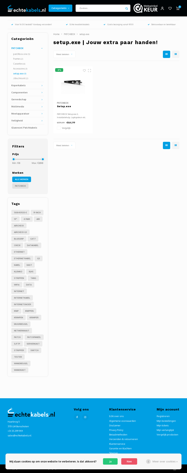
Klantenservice (117, 443)
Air (38, 219)
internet (19, 291)
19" (15, 219)
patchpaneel (34, 337)
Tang (33, 278)
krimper (34, 317)
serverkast (33, 343)
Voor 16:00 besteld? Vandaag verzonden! (31, 24)
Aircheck (19, 225)
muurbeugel (21, 324)
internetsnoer (22, 304)
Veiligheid (17, 120)
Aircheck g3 (20, 232)
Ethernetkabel (22, 258)
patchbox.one (21, 54)
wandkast (20, 370)
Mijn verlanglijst (165, 430)
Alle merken (21, 179)
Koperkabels (18, 85)
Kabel (17, 265)
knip (16, 311)
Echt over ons (116, 416)
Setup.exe (64, 106)
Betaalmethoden (118, 434)
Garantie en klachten (120, 448)
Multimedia (17, 106)
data (29, 284)
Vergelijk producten (167, 434)
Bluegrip (19, 239)
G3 (38, 258)
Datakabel (33, 245)
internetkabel (22, 298)
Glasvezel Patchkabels (24, 127)
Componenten (19, 92)
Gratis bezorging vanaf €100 (118, 24)
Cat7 (33, 239)
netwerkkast (21, 330)
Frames (18, 58)
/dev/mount (20, 78)
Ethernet (19, 252)
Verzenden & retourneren (123, 439)
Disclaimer (115, 425)
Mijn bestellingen (166, 420)
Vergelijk (66, 128)
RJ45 (31, 271)
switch (34, 350)
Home (56, 34)
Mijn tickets (163, 425)
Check (17, 245)
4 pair (27, 219)
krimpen (18, 317)
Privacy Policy (116, 430)
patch (17, 337)
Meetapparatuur (20, 113)
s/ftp (17, 343)
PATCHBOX (17, 48)
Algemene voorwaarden (122, 420)
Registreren (163, 416)
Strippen (19, 278)
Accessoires (20, 68)
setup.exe (19, 73)
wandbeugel (21, 363)
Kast (29, 265)
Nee (129, 461)
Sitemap (113, 452)
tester (18, 357)
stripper (19, 350)
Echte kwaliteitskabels (77, 24)
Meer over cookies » (165, 461)
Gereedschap (18, 99)
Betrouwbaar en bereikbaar (162, 24)
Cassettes (19, 63)
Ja (110, 461)
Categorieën (60, 8)
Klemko (18, 271)
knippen (29, 311)
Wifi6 (17, 284)
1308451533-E (20, 212)
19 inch (37, 212)
